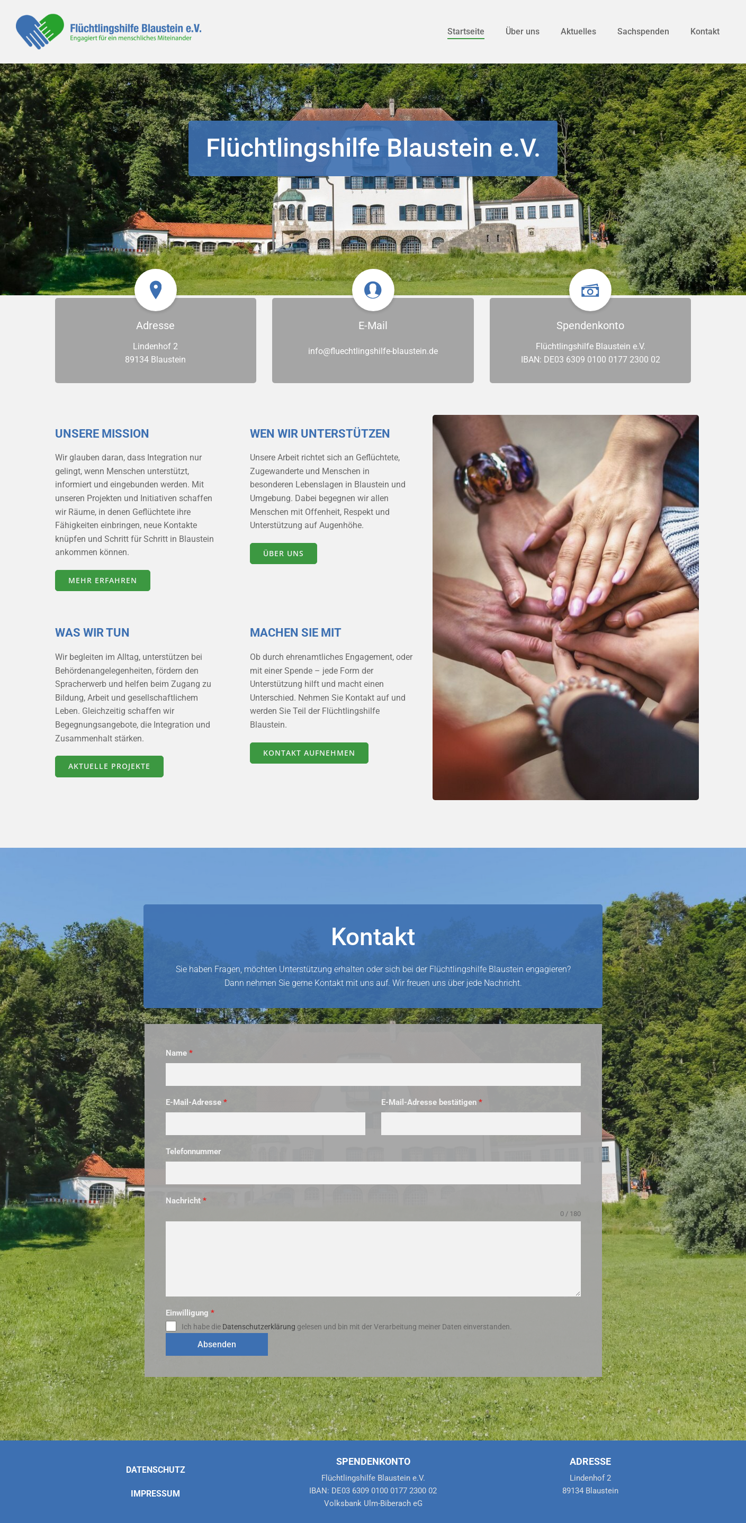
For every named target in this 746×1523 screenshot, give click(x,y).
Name (179, 1053)
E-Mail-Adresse (196, 1102)
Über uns (523, 31)
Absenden (216, 1344)
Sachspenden (643, 31)
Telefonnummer (193, 1151)
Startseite (465, 31)
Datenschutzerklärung (258, 1326)
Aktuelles (578, 31)
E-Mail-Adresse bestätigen (431, 1102)
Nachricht (186, 1200)
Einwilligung (190, 1313)
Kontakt (705, 31)
